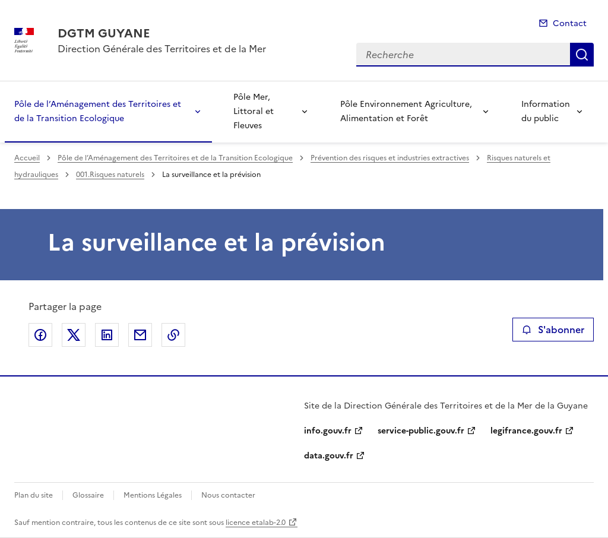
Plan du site (33, 495)
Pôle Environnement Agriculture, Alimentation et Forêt (406, 111)
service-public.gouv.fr (421, 431)
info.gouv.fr (328, 431)
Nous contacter (228, 495)
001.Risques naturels (110, 174)
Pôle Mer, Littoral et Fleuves (253, 111)
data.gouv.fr (328, 456)
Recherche (582, 55)
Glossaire (88, 495)
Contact (570, 23)
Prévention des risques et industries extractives (390, 158)
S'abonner (553, 329)
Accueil (27, 158)
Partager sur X (74, 335)
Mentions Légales (153, 495)
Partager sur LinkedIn (107, 335)
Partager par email (140, 335)
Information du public (545, 111)
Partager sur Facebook (40, 335)
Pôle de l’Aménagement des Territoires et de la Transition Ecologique (97, 111)
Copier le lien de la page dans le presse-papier (173, 335)
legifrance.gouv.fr (526, 431)
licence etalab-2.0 (256, 522)
